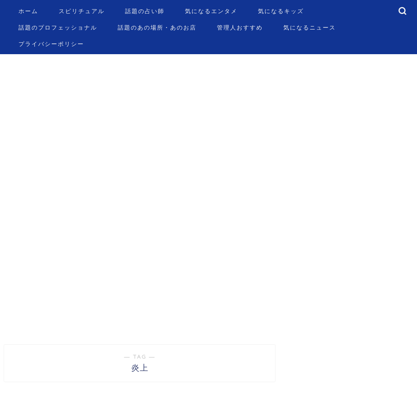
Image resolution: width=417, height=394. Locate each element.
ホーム (28, 11)
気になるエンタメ (211, 11)
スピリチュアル (82, 11)
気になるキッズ (281, 11)
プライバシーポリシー (51, 44)
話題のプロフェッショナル (57, 27)
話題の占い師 (144, 11)
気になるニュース (309, 27)
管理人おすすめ (240, 27)
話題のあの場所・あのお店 (157, 27)
